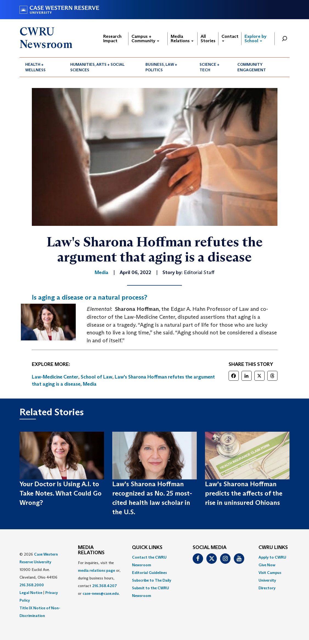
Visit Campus (270, 572)
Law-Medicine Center (55, 377)
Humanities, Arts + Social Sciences (97, 67)
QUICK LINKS (147, 547)
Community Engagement (251, 67)
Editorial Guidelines (149, 572)
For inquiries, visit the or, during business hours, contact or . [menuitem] (99, 578)
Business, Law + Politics (161, 67)
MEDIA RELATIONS (91, 550)
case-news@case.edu (101, 593)
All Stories (208, 38)
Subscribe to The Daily (151, 580)
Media (90, 384)
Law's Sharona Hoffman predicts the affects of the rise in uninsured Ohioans (243, 493)
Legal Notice (30, 592)
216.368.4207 (104, 585)
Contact (229, 38)
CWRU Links (273, 547)
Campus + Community (145, 38)
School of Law (96, 377)
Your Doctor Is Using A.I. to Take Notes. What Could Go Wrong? (60, 493)
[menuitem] (41, 67)
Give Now (267, 564)
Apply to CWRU (272, 557)
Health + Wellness (35, 67)
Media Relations (182, 38)
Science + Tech (210, 67)
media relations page (96, 570)
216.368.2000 (31, 584)
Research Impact (112, 38)
